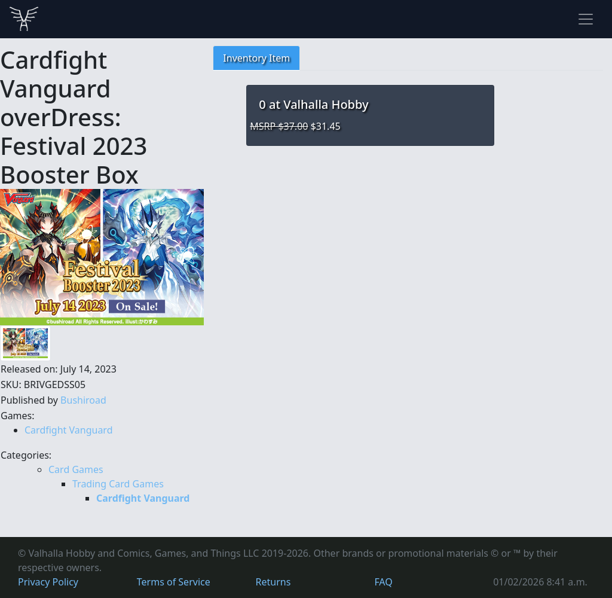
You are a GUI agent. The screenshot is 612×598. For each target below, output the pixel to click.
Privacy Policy (48, 581)
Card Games (75, 469)
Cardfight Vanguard (69, 430)
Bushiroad (83, 400)
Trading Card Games (118, 483)
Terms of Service (173, 581)
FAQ (383, 581)
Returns (273, 581)
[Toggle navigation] (585, 19)
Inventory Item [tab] (256, 58)
